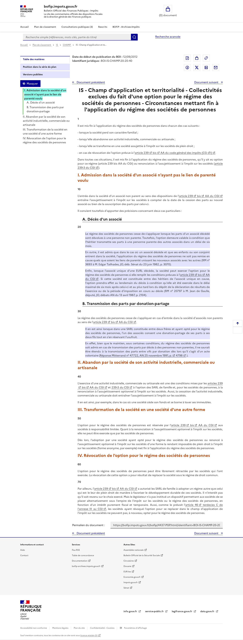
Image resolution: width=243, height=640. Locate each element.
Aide (22, 550)
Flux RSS (76, 550)
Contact (24, 555)
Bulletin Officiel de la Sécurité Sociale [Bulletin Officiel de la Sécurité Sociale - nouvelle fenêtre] (142, 555)
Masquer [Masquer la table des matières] (32, 84)
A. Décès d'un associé (41, 102)
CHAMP (67, 44)
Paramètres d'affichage (135, 628)
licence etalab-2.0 (88, 635)
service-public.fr (154, 611)
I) (211, 153)
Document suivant (206, 82)
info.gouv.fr (131, 611)
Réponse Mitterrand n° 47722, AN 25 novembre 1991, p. (136, 355)
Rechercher (134, 37)
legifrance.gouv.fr (182, 611)
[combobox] (77, 37)
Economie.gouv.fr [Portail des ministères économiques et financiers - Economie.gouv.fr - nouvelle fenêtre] (132, 577)
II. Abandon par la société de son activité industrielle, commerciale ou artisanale (46, 121)
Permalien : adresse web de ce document (206, 58)
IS (57, 44)
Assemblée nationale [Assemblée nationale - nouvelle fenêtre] (134, 550)
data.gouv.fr (207, 611)
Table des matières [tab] (33, 59)
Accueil (24, 27)
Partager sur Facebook (187, 67)
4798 (179, 355)
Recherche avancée (167, 37)
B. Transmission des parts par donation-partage (45, 109)
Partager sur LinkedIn (206, 67)
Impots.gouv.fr (131, 582)
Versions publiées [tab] (33, 74)
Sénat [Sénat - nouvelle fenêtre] (126, 587)
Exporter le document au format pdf (187, 58)
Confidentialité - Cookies (102, 628)
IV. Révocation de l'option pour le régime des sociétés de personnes (44, 140)
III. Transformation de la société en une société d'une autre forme (45, 131)
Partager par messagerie (215, 67)
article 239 (142, 153)
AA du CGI (211, 196)
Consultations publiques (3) (77, 27)
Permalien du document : (88, 525)
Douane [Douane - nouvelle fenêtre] (127, 566)
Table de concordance (83, 555)
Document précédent (90, 82)
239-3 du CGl (120, 387)
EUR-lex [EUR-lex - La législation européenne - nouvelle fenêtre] (127, 571)
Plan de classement (42, 44)
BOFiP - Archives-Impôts (126, 27)
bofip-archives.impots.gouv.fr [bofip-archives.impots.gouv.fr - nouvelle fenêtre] (86, 566)
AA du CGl (126, 489)
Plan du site (79, 628)
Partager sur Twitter (196, 67)
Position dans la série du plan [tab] (39, 67)
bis (154, 153)
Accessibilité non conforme (33, 628)
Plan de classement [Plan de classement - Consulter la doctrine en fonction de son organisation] (45, 27)
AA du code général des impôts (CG (183, 153)
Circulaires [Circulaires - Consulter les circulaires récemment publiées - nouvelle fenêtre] (129, 560)
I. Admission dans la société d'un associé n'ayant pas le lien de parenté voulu (45, 94)
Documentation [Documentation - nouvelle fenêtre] (79, 560)
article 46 (191, 505)
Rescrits (102, 27)
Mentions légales (60, 628)
